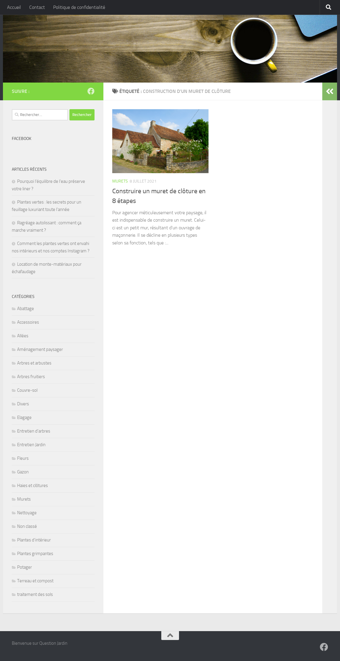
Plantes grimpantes (35, 553)
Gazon (23, 472)
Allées (22, 335)
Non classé (27, 526)
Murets (120, 181)
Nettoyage (27, 512)
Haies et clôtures (32, 485)
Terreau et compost (35, 580)
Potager (24, 567)
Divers (23, 404)
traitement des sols (35, 594)
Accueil (14, 7)
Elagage (24, 417)
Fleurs (23, 458)
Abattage (25, 308)
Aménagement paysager (40, 349)
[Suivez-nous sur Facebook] (91, 91)
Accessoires (28, 322)
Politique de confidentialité (79, 7)
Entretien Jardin (31, 444)
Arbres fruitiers (31, 376)
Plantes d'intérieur (34, 540)
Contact (37, 7)
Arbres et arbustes (34, 363)
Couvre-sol (27, 390)
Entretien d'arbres (33, 431)
